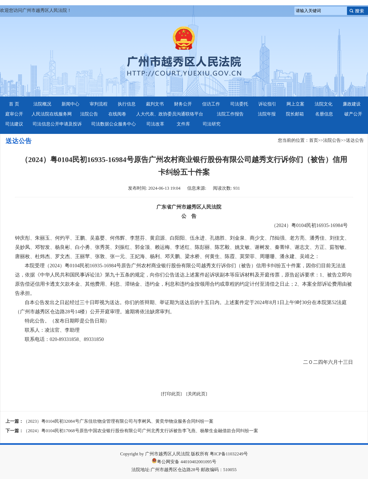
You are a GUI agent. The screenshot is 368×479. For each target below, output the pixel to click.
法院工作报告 (230, 114)
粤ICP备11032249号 (229, 453)
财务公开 (183, 104)
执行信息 (127, 104)
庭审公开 (14, 114)
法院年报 (267, 114)
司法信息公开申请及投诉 (57, 124)
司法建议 (14, 124)
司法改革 (155, 124)
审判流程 (99, 104)
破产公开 (353, 114)
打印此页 (171, 393)
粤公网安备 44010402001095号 (184, 461)
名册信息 (324, 114)
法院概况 (42, 104)
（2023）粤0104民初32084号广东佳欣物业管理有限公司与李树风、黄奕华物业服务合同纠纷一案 (118, 421)
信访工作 (211, 104)
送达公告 (355, 140)
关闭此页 (197, 393)
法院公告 (89, 114)
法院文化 (324, 104)
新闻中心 (70, 104)
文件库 (183, 124)
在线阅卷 (117, 114)
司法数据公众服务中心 (113, 124)
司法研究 (212, 124)
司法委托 (239, 104)
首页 (313, 140)
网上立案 (295, 104)
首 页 (14, 104)
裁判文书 (155, 104)
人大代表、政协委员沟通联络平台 (169, 114)
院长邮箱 (295, 114)
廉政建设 (352, 104)
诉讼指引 (267, 104)
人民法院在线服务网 (52, 114)
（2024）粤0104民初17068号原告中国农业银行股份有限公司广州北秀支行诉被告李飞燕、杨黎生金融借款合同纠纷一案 (140, 430)
